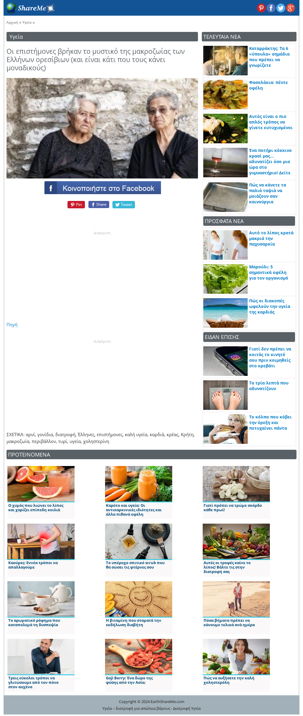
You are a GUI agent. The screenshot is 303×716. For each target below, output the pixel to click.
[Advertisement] (102, 272)
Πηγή (12, 324)
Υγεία (26, 22)
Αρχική (12, 22)
